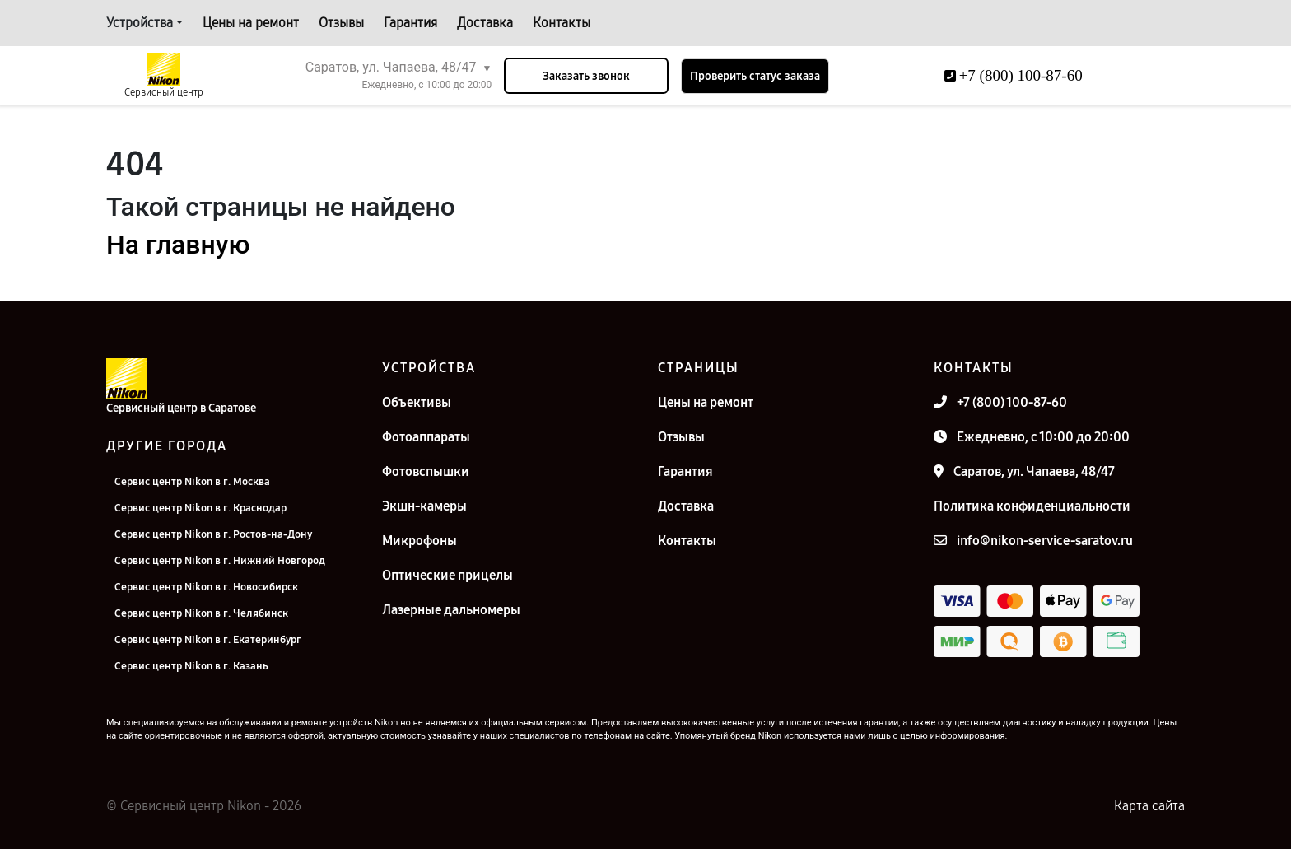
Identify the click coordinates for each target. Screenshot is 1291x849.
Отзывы (341, 22)
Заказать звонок (586, 76)
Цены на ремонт (251, 22)
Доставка (485, 22)
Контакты (561, 22)
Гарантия (410, 22)
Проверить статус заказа (755, 76)
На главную (177, 244)
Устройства (139, 22)
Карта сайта (1149, 806)
